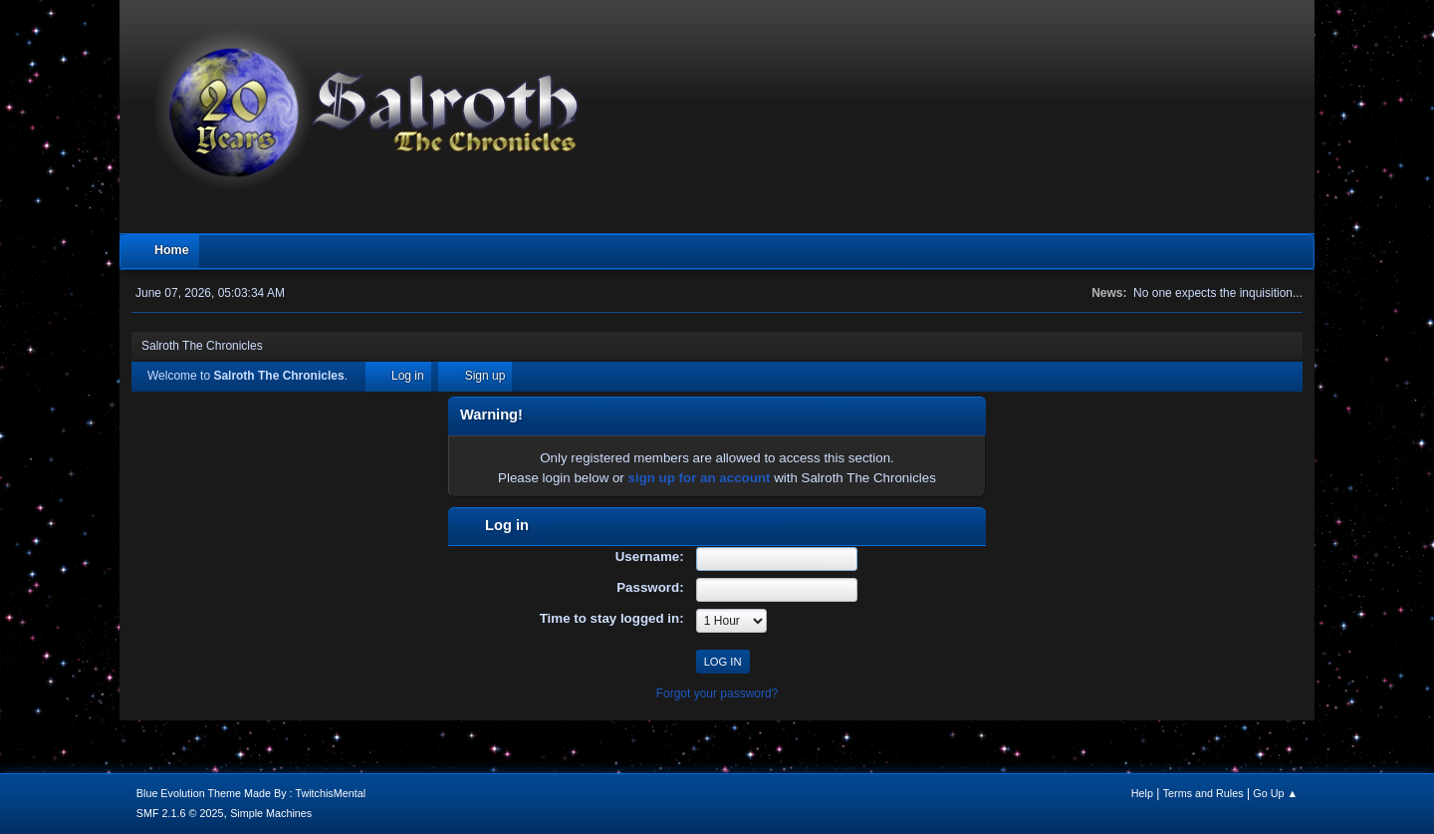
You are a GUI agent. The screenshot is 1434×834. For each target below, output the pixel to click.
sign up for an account (699, 477)
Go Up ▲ (1275, 793)
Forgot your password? (717, 693)
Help (1142, 793)
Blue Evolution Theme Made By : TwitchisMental (250, 793)
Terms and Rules (1203, 793)
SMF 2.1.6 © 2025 (180, 813)
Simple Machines (271, 813)
